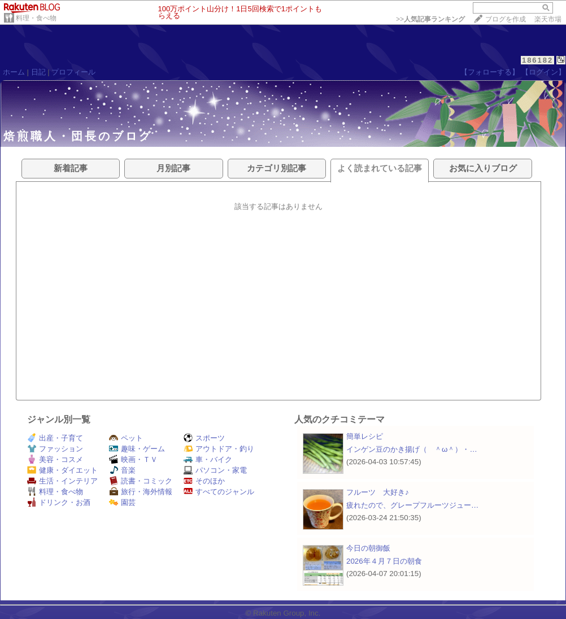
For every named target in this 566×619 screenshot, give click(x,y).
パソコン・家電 (215, 470)
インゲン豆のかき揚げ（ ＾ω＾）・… (411, 449)
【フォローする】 (489, 72)
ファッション (55, 448)
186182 (537, 60)
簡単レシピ (364, 436)
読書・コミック (140, 481)
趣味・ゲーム (137, 448)
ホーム (14, 72)
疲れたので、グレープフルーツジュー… (412, 505)
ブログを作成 (505, 19)
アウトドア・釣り (219, 448)
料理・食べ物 (36, 18)
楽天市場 (547, 19)
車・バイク (208, 459)
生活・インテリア (62, 481)
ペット (126, 438)
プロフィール (73, 72)
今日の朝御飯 (368, 548)
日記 (38, 72)
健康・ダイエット (62, 470)
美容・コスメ (55, 459)
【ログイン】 (543, 72)
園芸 (122, 502)
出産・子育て (55, 438)
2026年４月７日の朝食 (384, 561)
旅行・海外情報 (140, 491)
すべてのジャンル (219, 491)
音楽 (122, 470)
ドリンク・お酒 (58, 502)
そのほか (204, 481)
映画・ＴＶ (133, 459)
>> (430, 19)
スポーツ (204, 438)
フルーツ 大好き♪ (377, 492)
